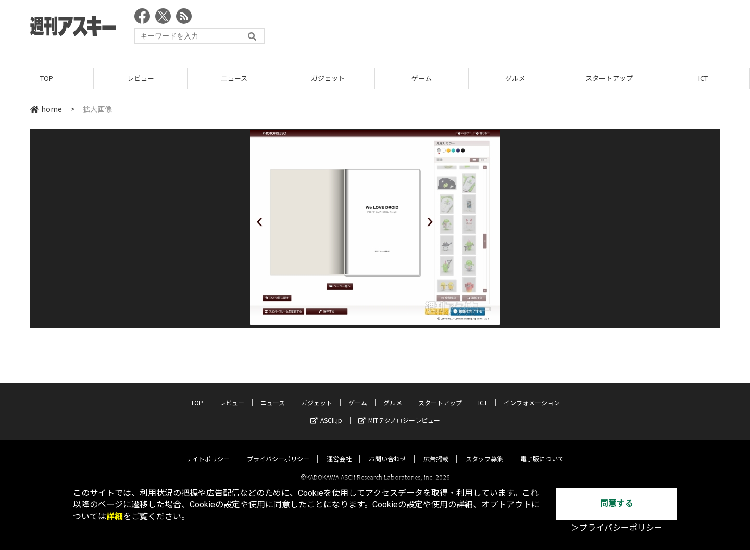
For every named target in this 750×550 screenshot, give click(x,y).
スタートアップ (609, 78)
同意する (616, 503)
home (46, 109)
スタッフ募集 (484, 449)
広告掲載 (435, 449)
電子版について (542, 449)
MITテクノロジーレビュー (399, 411)
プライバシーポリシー (278, 449)
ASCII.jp (326, 411)
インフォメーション (532, 393)
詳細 (114, 516)
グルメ (515, 78)
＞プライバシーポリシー (616, 528)
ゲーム (421, 78)
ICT (703, 78)
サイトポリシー (208, 449)
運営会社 (339, 449)
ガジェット (328, 78)
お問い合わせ (387, 449)
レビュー (140, 78)
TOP (46, 78)
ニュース (234, 78)
